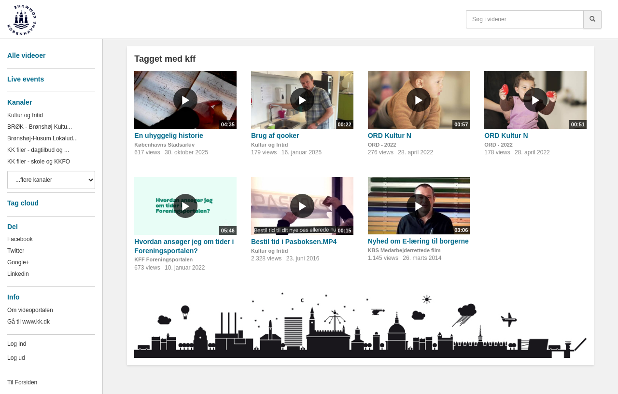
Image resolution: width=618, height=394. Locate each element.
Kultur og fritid (25, 115)
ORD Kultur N (389, 135)
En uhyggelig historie (168, 135)
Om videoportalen (30, 310)
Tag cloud (23, 203)
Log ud (16, 357)
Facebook (20, 239)
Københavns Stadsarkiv (164, 145)
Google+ (18, 262)
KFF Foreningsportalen (163, 259)
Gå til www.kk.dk (28, 321)
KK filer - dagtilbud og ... (38, 150)
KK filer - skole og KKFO (38, 161)
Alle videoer (26, 55)
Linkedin (18, 274)
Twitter (15, 250)
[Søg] (592, 19)
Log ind (16, 343)
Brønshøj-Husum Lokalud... (42, 138)
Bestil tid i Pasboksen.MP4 (294, 241)
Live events (25, 79)
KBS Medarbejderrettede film (404, 250)
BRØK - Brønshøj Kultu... (39, 126)
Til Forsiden (22, 382)
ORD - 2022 (382, 145)
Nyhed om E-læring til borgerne (418, 241)
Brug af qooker (275, 135)
